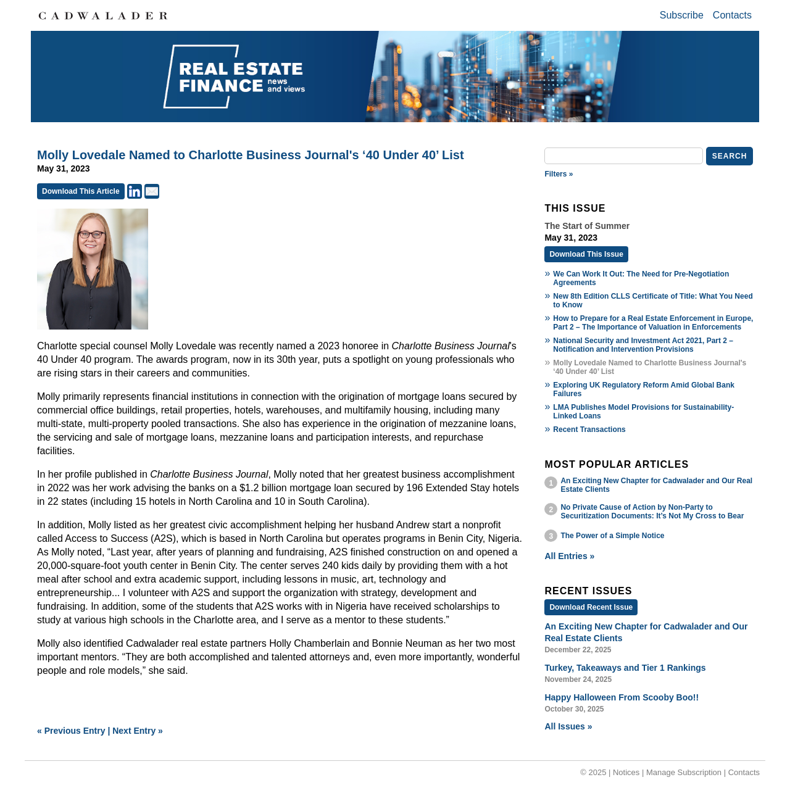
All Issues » (568, 726)
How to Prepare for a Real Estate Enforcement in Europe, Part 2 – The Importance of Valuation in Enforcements (653, 322)
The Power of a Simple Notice (612, 535)
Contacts (732, 15)
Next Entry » (137, 731)
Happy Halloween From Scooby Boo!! (621, 697)
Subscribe (682, 15)
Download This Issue (586, 254)
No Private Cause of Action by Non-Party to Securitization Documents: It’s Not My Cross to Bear (652, 511)
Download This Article (81, 191)
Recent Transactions (589, 429)
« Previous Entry (71, 731)
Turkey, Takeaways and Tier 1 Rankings (624, 668)
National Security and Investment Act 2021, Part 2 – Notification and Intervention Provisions (643, 345)
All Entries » (569, 556)
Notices (626, 772)
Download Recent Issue (591, 607)
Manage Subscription (683, 772)
